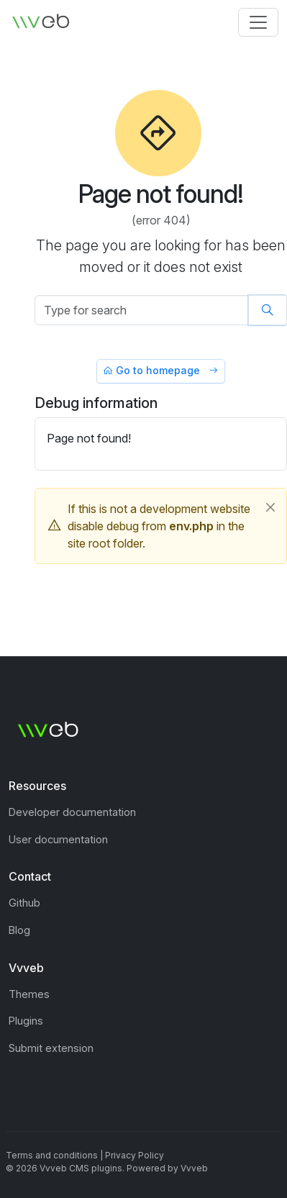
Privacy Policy (134, 1155)
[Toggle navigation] (258, 22)
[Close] (270, 507)
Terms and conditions (52, 1155)
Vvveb (194, 1168)
